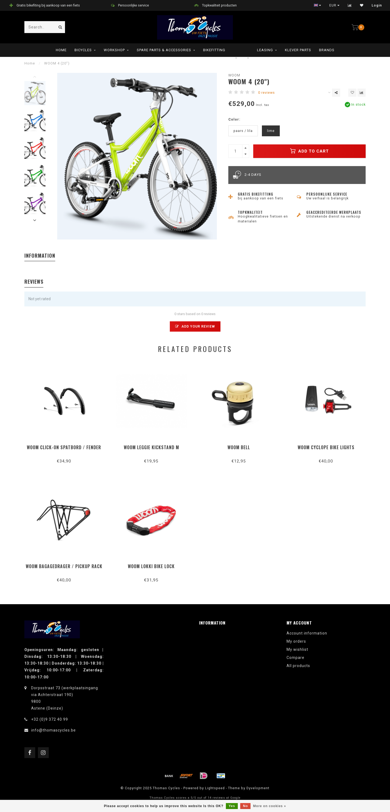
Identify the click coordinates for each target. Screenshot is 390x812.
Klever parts (298, 50)
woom (234, 75)
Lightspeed (215, 788)
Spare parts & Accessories (164, 50)
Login (377, 5)
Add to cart (309, 151)
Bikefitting (214, 50)
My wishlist (297, 649)
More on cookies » (269, 806)
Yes (232, 806)
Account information (307, 633)
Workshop (114, 50)
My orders (296, 641)
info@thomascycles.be (53, 730)
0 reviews (266, 92)
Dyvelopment (257, 788)
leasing (265, 50)
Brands (326, 50)
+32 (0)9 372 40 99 (49, 719)
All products (298, 666)
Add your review (195, 326)
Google (235, 797)
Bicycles (83, 50)
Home (61, 50)
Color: (234, 119)
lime (271, 131)
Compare (295, 657)
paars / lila (243, 131)
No (245, 806)
